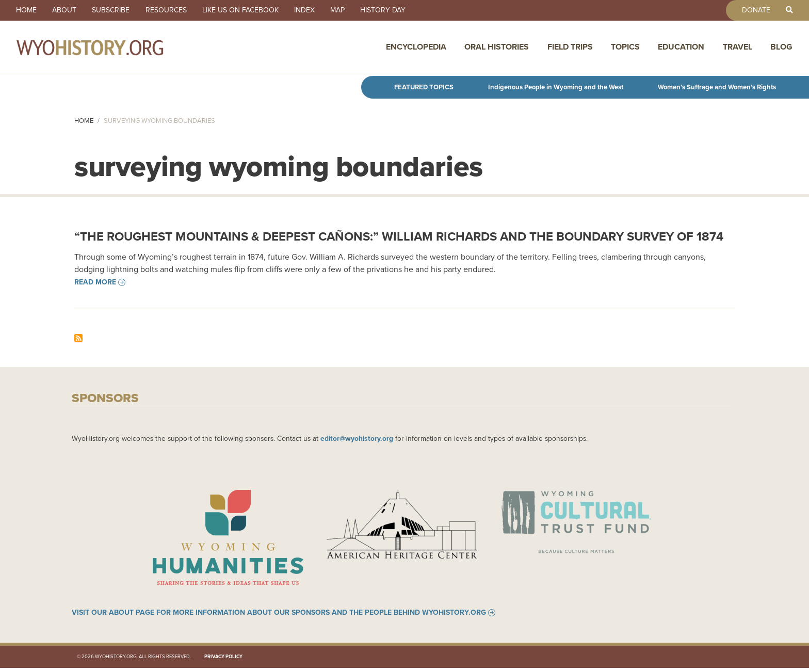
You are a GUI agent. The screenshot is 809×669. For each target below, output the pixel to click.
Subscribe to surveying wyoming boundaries (78, 338)
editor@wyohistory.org (356, 438)
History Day (390, 10)
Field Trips (570, 48)
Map (343, 10)
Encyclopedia (416, 48)
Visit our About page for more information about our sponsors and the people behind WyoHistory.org (279, 614)
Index (309, 10)
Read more (95, 282)
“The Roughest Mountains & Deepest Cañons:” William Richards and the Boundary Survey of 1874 (398, 236)
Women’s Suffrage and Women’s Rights (717, 87)
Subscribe (113, 10)
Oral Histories (496, 48)
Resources (169, 10)
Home (27, 10)
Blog (781, 48)
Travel (737, 48)
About (66, 10)
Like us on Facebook (244, 10)
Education (681, 48)
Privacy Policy (223, 657)
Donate (754, 10)
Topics (625, 48)
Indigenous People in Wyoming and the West (555, 87)
